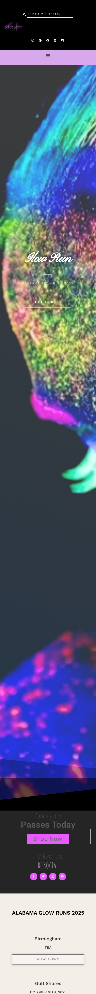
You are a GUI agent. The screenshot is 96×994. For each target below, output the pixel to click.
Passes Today (48, 825)
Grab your (48, 816)
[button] (48, 56)
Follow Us (48, 856)
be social (48, 865)
